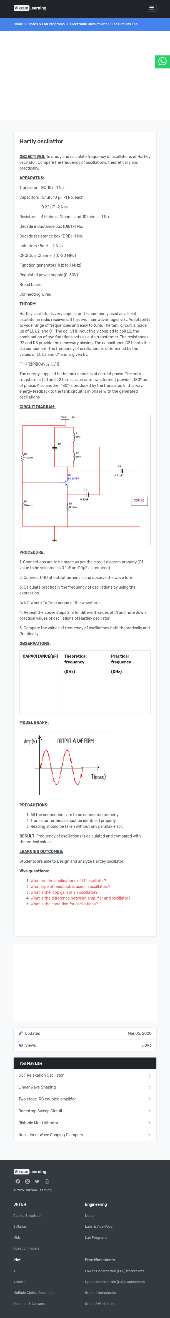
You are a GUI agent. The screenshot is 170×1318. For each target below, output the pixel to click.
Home (18, 24)
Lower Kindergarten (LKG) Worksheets (114, 1271)
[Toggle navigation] (151, 8)
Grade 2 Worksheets (100, 1304)
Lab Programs (96, 1238)
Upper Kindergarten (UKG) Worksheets (115, 1282)
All (15, 1271)
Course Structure (27, 1216)
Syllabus (20, 1226)
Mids (17, 1238)
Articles (19, 1282)
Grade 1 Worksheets (100, 1293)
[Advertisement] (85, 75)
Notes (89, 1216)
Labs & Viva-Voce (98, 1226)
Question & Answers (29, 1304)
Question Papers (26, 1248)
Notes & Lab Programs (46, 24)
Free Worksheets (100, 1260)
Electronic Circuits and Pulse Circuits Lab (104, 24)
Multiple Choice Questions (33, 1293)
